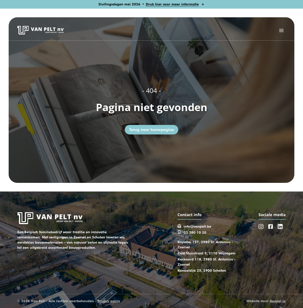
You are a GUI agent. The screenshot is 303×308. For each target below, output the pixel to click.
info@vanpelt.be (197, 226)
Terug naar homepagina (151, 129)
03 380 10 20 (195, 232)
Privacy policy (109, 301)
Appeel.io (278, 301)
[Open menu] (281, 30)
